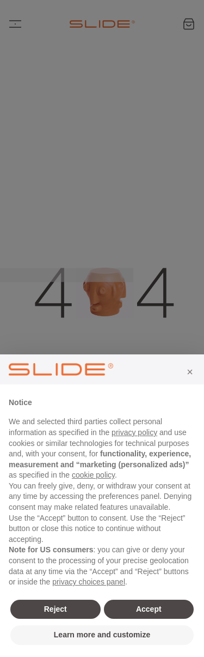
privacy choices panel (88, 581)
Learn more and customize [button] (102, 634)
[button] (190, 372)
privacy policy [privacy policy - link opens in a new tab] (134, 432)
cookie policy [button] (93, 475)
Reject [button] (55, 609)
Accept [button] (149, 609)
